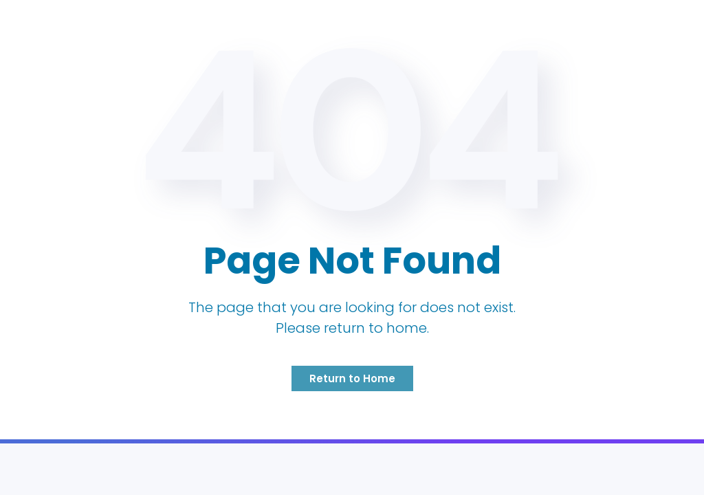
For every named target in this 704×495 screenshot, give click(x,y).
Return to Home (352, 378)
